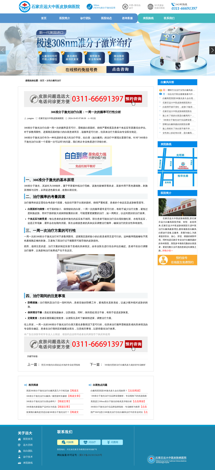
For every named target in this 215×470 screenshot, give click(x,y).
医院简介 (64, 18)
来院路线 (148, 18)
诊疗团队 (85, 18)
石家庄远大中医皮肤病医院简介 (177, 103)
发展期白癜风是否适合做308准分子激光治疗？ (52, 413)
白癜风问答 (167, 82)
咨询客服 (127, 18)
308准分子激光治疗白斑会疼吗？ (48, 401)
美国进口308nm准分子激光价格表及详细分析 (118, 401)
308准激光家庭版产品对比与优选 (48, 406)
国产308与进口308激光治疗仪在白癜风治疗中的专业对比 (119, 413)
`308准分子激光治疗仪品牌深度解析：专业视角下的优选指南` (119, 397)
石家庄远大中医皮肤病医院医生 (177, 111)
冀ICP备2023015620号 (90, 455)
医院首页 (25, 439)
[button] (212, 50)
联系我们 (169, 18)
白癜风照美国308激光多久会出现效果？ (116, 390)
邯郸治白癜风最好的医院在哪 (176, 124)
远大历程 (25, 445)
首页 (43, 18)
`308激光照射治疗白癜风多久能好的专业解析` (125, 365)
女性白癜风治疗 (53, 81)
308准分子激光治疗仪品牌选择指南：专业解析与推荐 (119, 407)
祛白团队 (25, 451)
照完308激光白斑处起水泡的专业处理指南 (60, 365)
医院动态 (106, 18)
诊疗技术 (25, 457)
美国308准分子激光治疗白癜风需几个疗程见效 (52, 391)
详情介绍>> (167, 251)
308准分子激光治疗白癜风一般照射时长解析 (53, 396)
